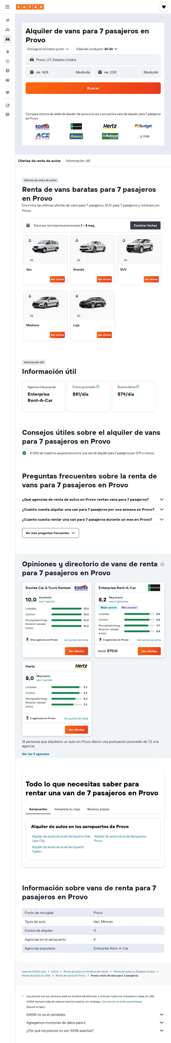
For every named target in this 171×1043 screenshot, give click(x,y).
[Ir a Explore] (7, 51)
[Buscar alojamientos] (7, 29)
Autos (54, 971)
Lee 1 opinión (47, 601)
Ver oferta (57, 279)
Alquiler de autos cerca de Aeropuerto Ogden (58, 849)
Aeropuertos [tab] (38, 809)
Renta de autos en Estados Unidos (134, 971)
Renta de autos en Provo (71, 975)
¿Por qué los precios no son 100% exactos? (95, 1030)
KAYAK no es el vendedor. (95, 1014)
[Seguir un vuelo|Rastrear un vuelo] (7, 61)
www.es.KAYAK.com (34, 971)
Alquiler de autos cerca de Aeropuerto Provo (120, 838)
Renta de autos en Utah (36, 975)
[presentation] (162, 564)
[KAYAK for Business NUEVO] (7, 79)
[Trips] (7, 92)
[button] (7, 7)
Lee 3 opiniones (118, 601)
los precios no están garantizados (122, 1001)
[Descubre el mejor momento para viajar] (7, 70)
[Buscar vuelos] (7, 20)
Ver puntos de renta (76, 640)
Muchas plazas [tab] (98, 809)
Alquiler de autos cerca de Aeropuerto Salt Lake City (61, 838)
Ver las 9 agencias (35, 754)
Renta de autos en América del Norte (86, 971)
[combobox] (48, 49)
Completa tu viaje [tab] (67, 809)
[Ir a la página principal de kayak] (30, 7)
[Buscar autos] (7, 39)
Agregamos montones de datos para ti (95, 1022)
